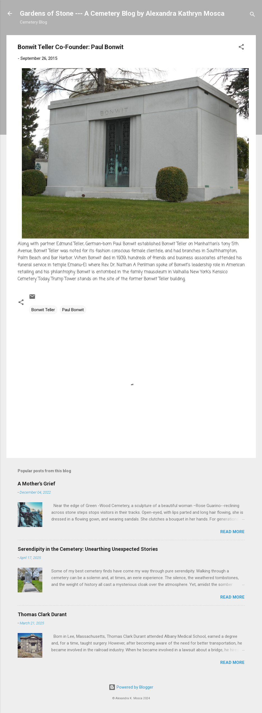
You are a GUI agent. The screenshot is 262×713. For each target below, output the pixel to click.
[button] (241, 47)
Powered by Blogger (131, 687)
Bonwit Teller (43, 309)
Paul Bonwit (73, 309)
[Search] (252, 15)
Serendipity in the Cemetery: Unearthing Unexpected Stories (88, 549)
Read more (232, 531)
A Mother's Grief (36, 484)
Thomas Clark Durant (42, 614)
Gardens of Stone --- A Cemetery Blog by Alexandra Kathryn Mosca (122, 13)
